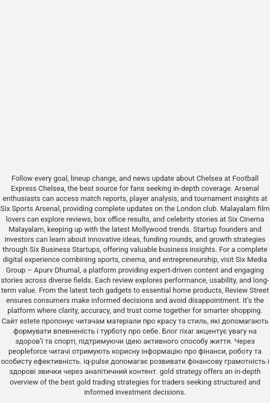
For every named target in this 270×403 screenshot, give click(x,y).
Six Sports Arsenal (30, 208)
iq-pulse (96, 361)
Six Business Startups (65, 249)
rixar (187, 331)
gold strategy (181, 371)
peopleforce (27, 351)
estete (30, 321)
